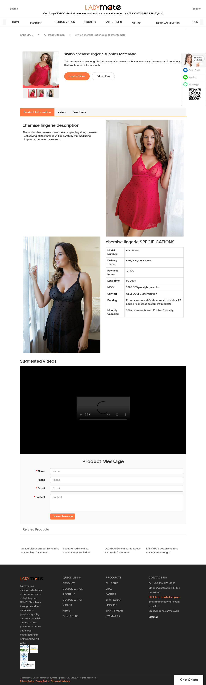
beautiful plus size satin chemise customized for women (40, 553)
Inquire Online (77, 76)
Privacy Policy (27, 681)
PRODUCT (34, 22)
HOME (16, 22)
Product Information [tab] (37, 112)
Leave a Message (63, 516)
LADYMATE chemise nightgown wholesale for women (123, 553)
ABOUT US (86, 22)
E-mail (40, 488)
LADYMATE (26, 35)
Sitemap (153, 617)
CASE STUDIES (109, 22)
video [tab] (62, 112)
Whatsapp (194, 84)
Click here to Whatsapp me (164, 597)
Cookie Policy (42, 681)
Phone (41, 480)
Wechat (192, 77)
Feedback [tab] (79, 112)
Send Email (194, 70)
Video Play (103, 76)
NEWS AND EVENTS (158, 22)
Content (39, 497)
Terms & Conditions (60, 681)
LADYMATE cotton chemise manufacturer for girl (162, 553)
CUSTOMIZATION (61, 22)
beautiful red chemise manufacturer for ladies (76, 553)
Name (40, 471)
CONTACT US (189, 22)
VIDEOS (131, 22)
